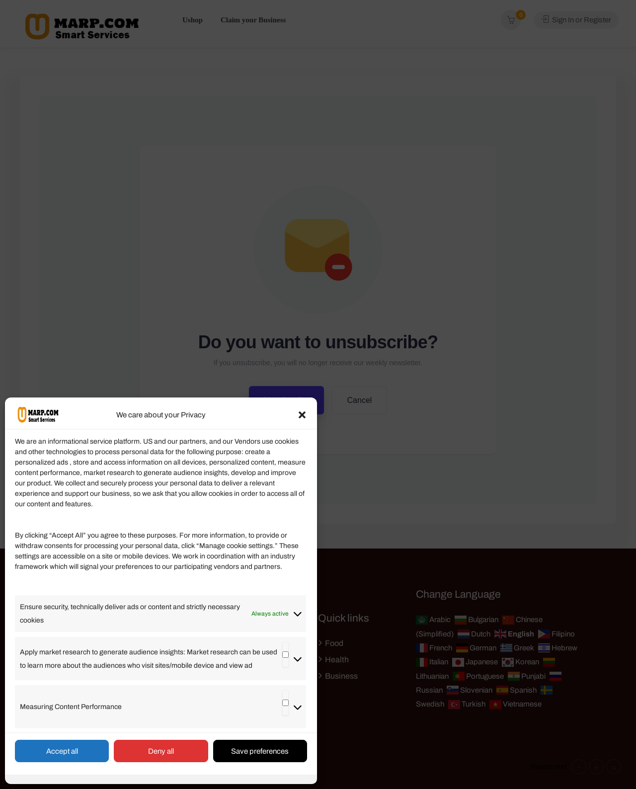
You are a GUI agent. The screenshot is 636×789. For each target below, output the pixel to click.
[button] (302, 415)
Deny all (161, 751)
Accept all (62, 751)
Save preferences (260, 751)
